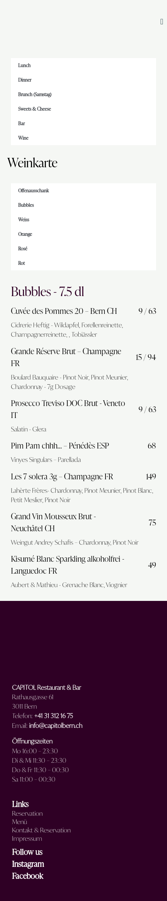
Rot (21, 263)
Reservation (27, 813)
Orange (25, 234)
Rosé (22, 248)
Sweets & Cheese (34, 109)
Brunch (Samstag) (34, 94)
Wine (23, 138)
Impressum (27, 838)
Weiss (23, 219)
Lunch (24, 65)
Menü (19, 822)
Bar (21, 123)
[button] (161, 22)
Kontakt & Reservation (41, 830)
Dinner (24, 80)
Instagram (28, 863)
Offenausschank (33, 190)
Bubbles (26, 205)
